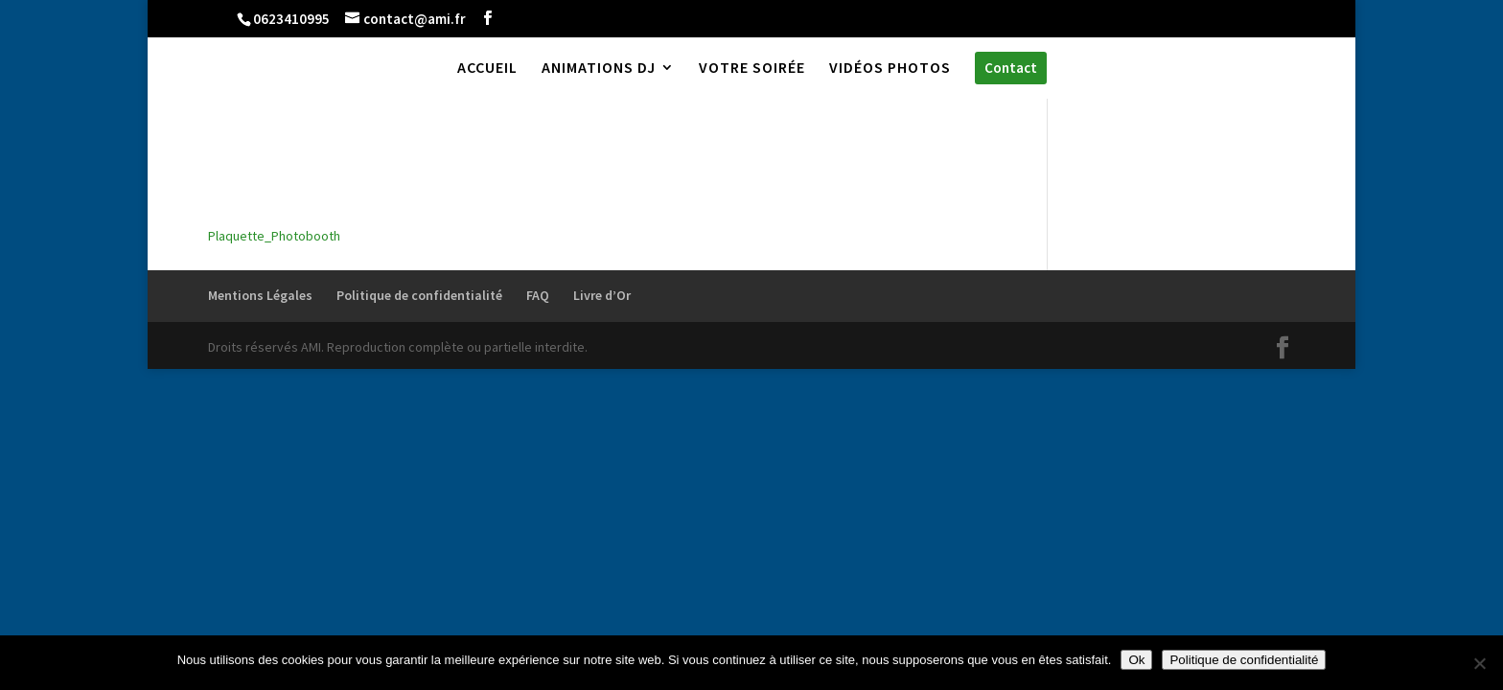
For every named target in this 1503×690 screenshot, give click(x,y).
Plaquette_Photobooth (274, 235)
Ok (1136, 660)
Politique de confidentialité (419, 295)
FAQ (537, 295)
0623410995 (291, 19)
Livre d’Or (602, 295)
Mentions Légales (260, 295)
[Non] (1479, 663)
